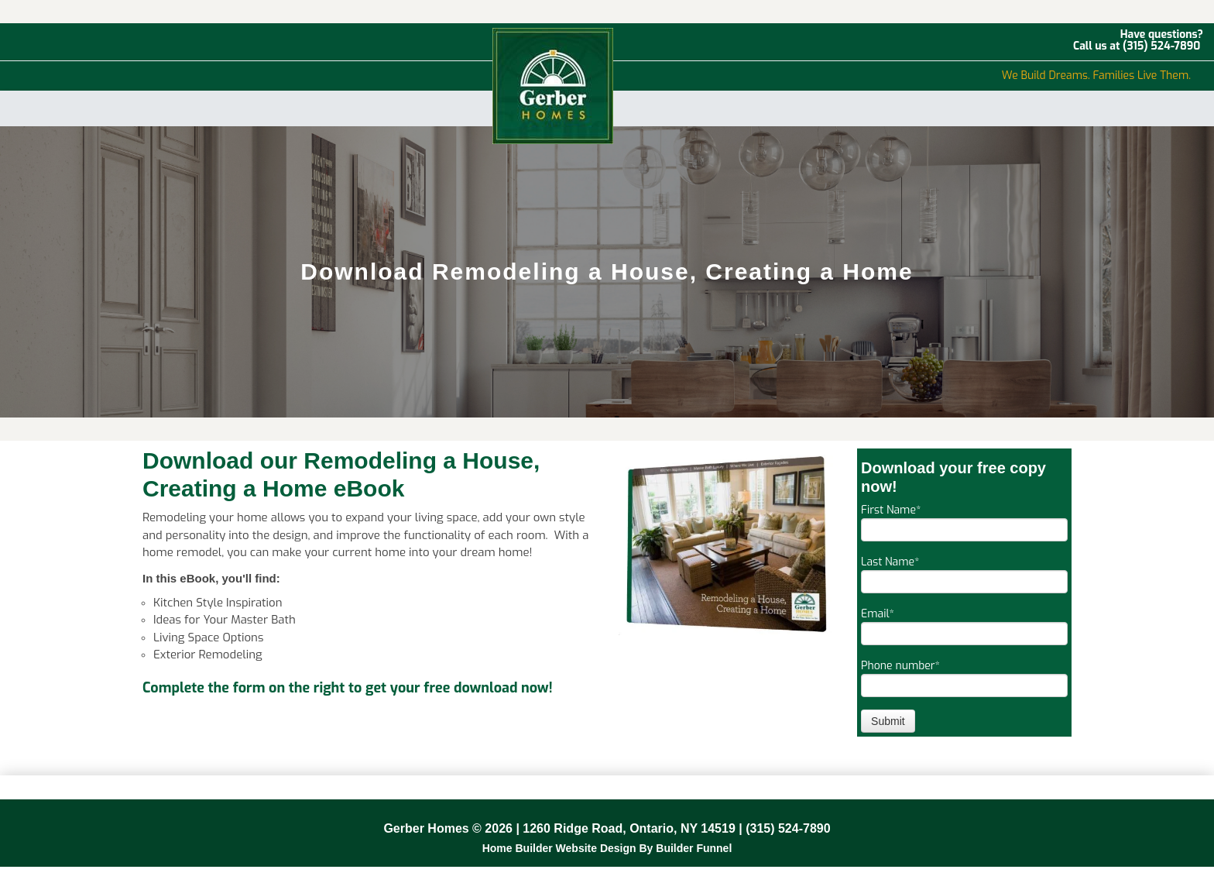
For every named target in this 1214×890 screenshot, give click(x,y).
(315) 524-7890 (1161, 46)
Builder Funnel (694, 848)
